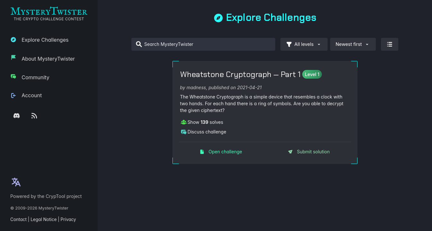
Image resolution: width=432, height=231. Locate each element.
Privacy (68, 219)
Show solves (202, 122)
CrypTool (55, 196)
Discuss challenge (203, 131)
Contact (18, 219)
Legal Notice (44, 219)
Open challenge (220, 151)
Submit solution (309, 151)
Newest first (353, 44)
